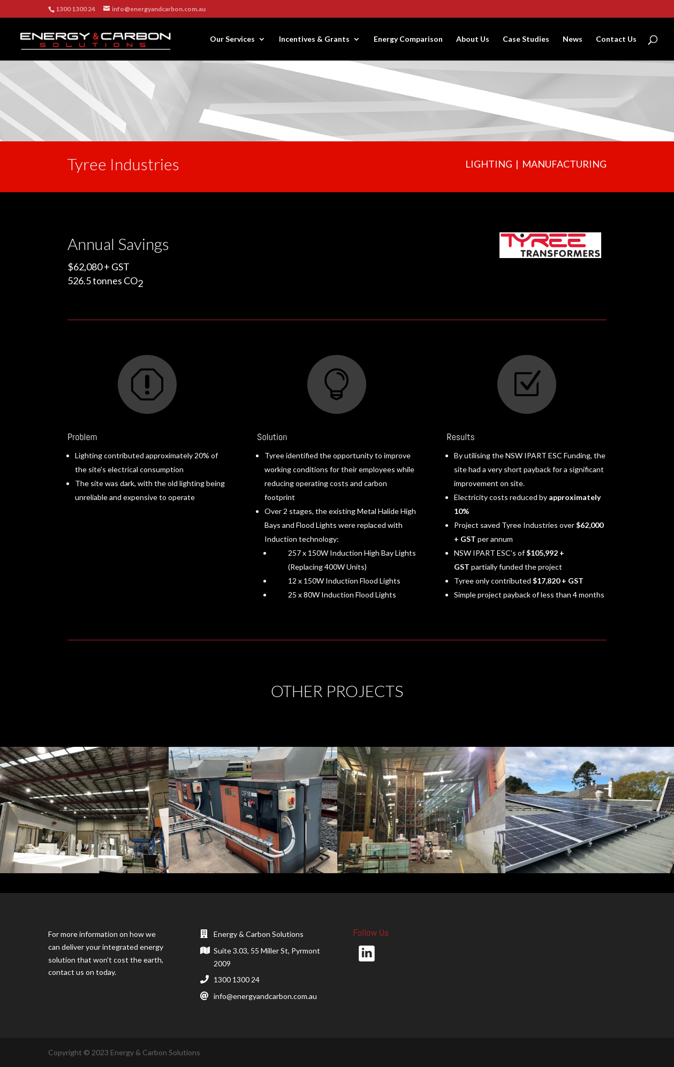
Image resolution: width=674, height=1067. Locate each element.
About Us (472, 39)
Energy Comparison (408, 39)
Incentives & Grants (314, 39)
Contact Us (616, 39)
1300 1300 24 (237, 979)
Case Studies (526, 39)
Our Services (232, 39)
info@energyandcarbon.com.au (265, 996)
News (572, 39)
